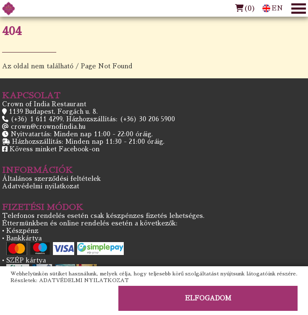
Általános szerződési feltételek (51, 178)
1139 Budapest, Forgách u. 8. (53, 111)
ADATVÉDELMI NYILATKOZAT (84, 280)
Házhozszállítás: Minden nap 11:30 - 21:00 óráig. (88, 141)
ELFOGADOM (208, 298)
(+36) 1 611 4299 (36, 119)
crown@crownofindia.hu (48, 126)
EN (272, 8)
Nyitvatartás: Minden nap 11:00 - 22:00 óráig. (81, 134)
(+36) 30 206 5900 (147, 119)
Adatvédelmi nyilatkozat (40, 186)
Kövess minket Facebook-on (55, 149)
